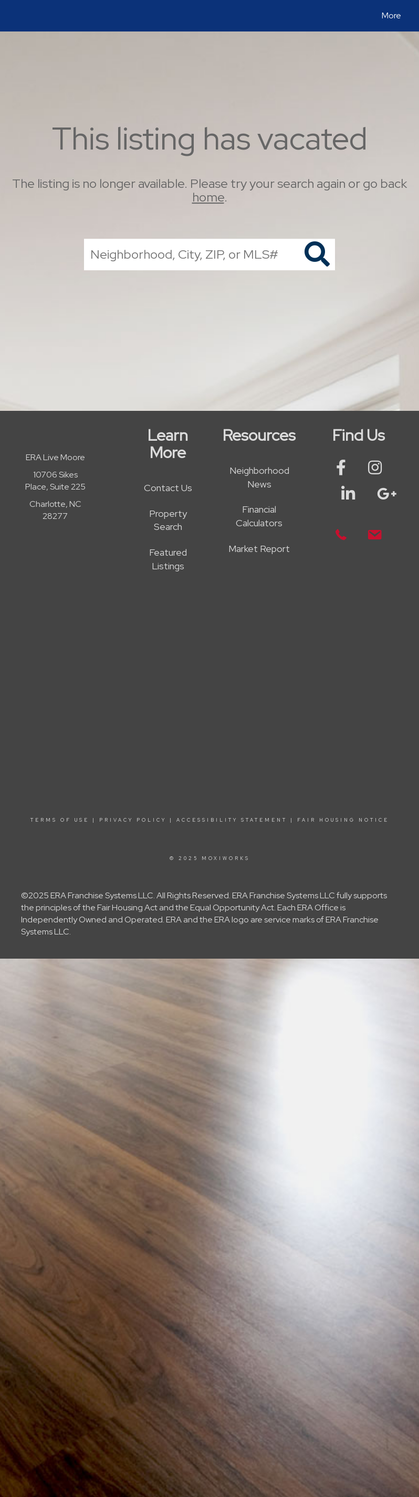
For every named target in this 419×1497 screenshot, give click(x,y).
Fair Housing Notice (343, 820)
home (208, 197)
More (391, 15)
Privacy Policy (132, 820)
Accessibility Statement (231, 820)
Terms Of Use (59, 820)
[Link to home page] (18, 15)
